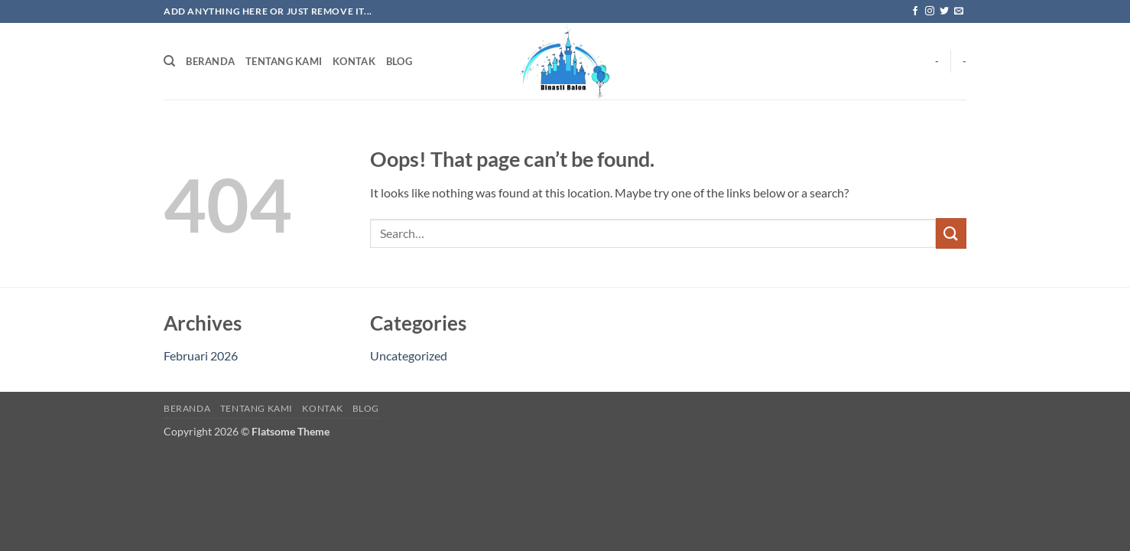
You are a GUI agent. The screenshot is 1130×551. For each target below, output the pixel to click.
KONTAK (354, 61)
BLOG (399, 61)
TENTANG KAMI (283, 61)
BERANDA (210, 61)
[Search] (169, 61)
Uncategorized (408, 355)
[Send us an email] (958, 11)
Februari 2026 (201, 355)
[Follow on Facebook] (915, 11)
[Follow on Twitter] (944, 11)
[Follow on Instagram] (929, 11)
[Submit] (951, 233)
